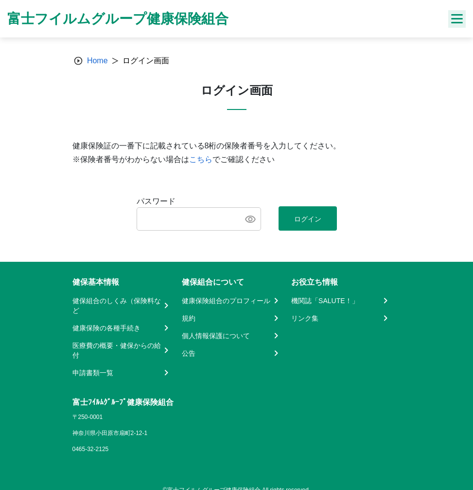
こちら (200, 159)
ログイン (307, 219)
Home (97, 60)
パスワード (156, 201)
